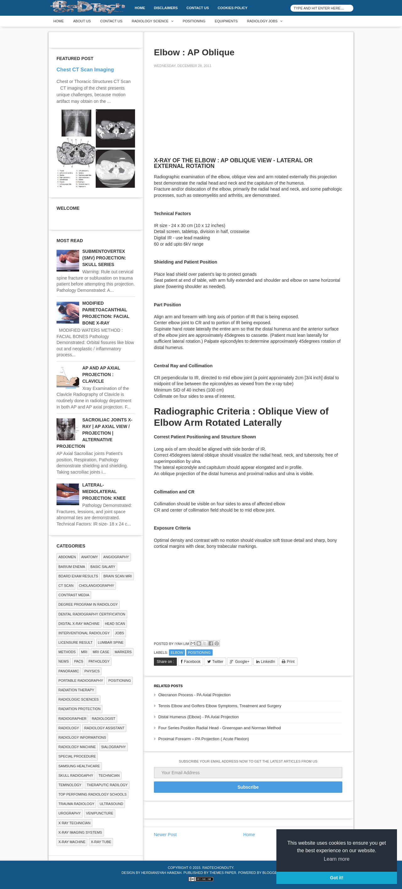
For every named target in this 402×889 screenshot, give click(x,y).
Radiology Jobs (262, 21)
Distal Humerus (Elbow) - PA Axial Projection (198, 716)
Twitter (217, 661)
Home (140, 8)
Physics (92, 671)
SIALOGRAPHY (113, 747)
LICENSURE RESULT (75, 642)
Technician (109, 775)
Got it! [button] (336, 877)
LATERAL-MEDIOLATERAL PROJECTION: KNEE (104, 491)
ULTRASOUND (111, 804)
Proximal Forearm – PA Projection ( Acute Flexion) (203, 738)
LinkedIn (268, 661)
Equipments (226, 21)
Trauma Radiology (76, 804)
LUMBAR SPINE (111, 642)
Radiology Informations (82, 737)
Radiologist (103, 718)
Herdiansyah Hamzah (161, 873)
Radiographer (72, 718)
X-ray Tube (101, 842)
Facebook (192, 661)
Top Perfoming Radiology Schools (92, 794)
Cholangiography (96, 585)
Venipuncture (99, 813)
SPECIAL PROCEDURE (77, 756)
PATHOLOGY (99, 661)
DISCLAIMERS (166, 8)
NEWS (63, 661)
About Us (82, 21)
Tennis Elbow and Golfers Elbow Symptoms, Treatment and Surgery (219, 705)
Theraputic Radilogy (107, 785)
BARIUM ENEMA (71, 567)
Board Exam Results (78, 576)
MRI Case (101, 652)
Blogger (271, 873)
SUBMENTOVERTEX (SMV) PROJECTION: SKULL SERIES (104, 258)
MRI (84, 652)
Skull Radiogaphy (75, 775)
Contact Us (198, 8)
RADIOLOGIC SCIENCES (78, 699)
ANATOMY (89, 557)
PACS (78, 661)
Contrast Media (73, 595)
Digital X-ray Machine (79, 623)
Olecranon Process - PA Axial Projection (194, 694)
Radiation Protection (79, 709)
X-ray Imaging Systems (80, 832)
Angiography (116, 557)
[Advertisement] (201, 117)
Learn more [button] (337, 859)
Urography (69, 813)
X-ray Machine (71, 842)
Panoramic (68, 671)
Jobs (119, 633)
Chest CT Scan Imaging (85, 69)
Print (291, 661)
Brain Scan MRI (117, 576)
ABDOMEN (67, 557)
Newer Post (165, 834)
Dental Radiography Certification (91, 614)
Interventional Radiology (84, 633)
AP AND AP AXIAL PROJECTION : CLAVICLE (101, 374)
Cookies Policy (232, 8)
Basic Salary (102, 567)
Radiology (68, 728)
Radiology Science (150, 21)
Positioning (194, 21)
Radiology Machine (77, 747)
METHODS (67, 652)
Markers (123, 652)
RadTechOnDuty (217, 868)
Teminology (69, 785)
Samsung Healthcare (79, 766)
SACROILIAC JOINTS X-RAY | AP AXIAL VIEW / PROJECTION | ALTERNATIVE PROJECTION (94, 433)
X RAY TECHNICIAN (74, 823)
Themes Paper (222, 873)
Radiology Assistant (104, 728)
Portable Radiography (80, 680)
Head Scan (115, 623)
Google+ (242, 661)
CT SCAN (65, 585)
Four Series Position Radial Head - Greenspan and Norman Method (219, 727)
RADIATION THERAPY (76, 690)
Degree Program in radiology (88, 604)
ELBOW (177, 652)
